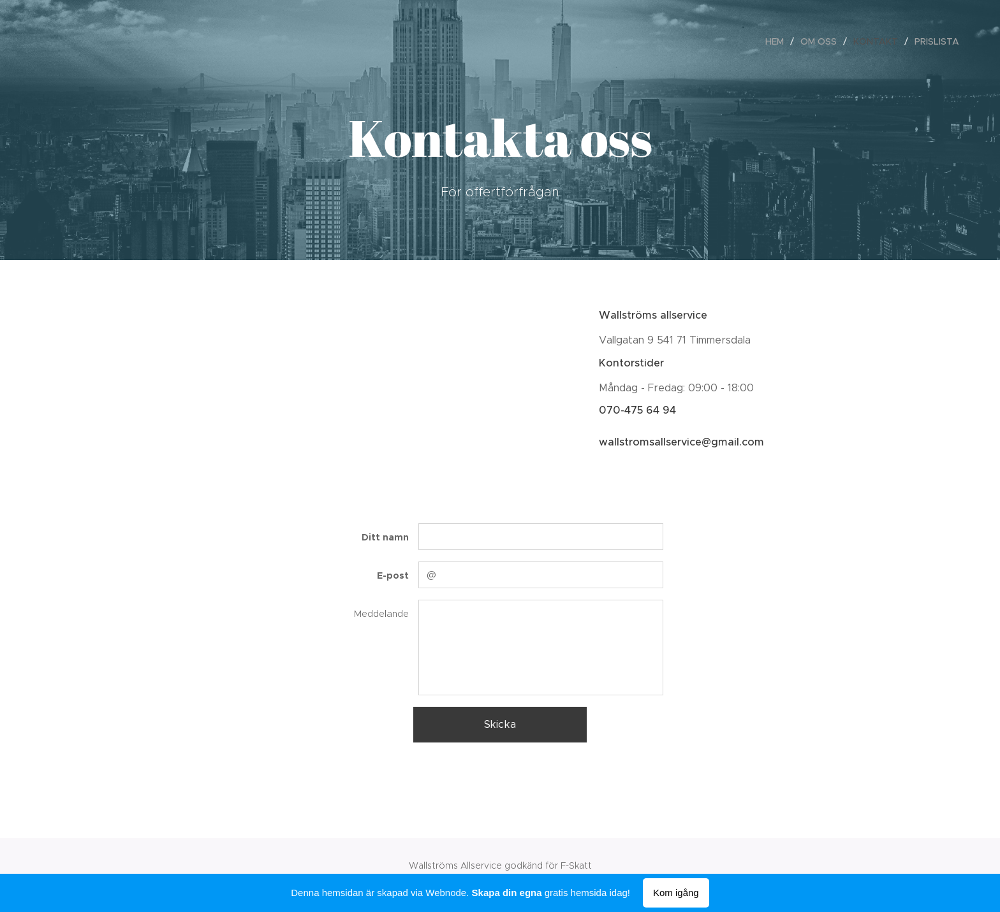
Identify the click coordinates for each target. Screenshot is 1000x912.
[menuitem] (778, 41)
